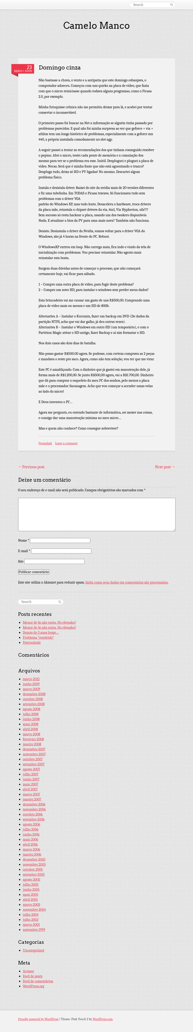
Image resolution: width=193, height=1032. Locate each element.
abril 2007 (30, 789)
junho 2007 (31, 779)
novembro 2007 (34, 754)
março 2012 (31, 679)
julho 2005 (30, 885)
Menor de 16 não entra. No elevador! (49, 622)
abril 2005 (30, 900)
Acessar (28, 971)
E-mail (24, 551)
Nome (23, 540)
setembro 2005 (34, 874)
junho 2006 (31, 834)
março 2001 (31, 925)
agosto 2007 (31, 769)
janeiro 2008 (32, 744)
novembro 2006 (34, 809)
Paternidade (32, 643)
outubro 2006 (33, 814)
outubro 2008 (33, 699)
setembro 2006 (34, 819)
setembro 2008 (34, 704)
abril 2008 (30, 729)
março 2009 (31, 689)
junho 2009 (31, 684)
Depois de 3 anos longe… (41, 633)
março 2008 (31, 734)
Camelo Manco (96, 25)
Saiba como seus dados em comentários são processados (126, 582)
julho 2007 (30, 774)
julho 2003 (30, 920)
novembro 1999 (34, 930)
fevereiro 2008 (33, 739)
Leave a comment (66, 443)
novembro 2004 (34, 910)
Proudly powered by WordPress (38, 1019)
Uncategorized (33, 950)
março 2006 (31, 849)
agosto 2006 (31, 824)
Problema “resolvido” (38, 638)
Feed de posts (32, 976)
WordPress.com (103, 1019)
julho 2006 (30, 829)
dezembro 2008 (34, 694)
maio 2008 (30, 724)
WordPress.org (33, 986)
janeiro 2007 (32, 799)
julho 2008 (30, 714)
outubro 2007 (33, 759)
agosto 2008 (31, 709)
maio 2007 (30, 784)
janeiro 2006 (32, 854)
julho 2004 (30, 915)
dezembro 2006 (34, 804)
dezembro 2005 (34, 859)
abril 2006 (30, 844)
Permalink (45, 443)
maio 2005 (30, 895)
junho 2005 (31, 890)
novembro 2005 (34, 864)
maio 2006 (30, 839)
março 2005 (31, 905)
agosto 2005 (31, 880)
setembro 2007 (34, 764)
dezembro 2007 (34, 749)
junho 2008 (31, 719)
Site (21, 561)
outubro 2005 (33, 869)
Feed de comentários (38, 981)
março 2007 (31, 794)
